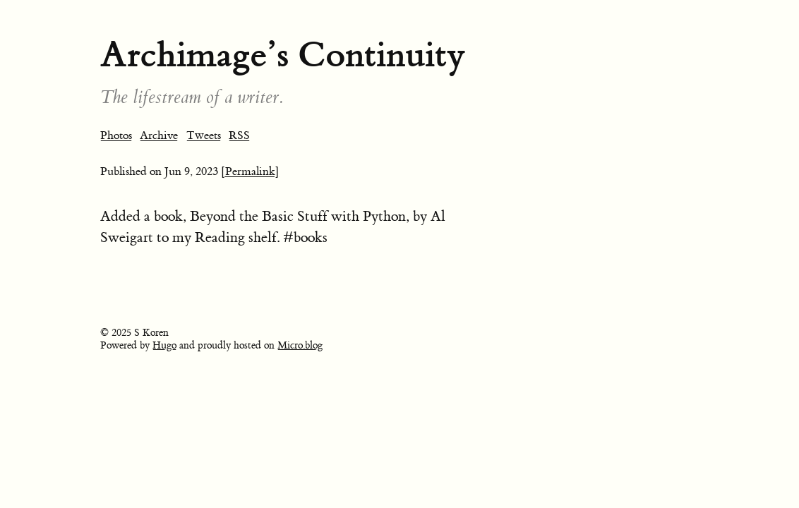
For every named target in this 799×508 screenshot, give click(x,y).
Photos (116, 135)
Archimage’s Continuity (282, 55)
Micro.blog (300, 345)
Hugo (164, 345)
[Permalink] (250, 171)
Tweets (203, 135)
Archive (159, 135)
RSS (239, 135)
